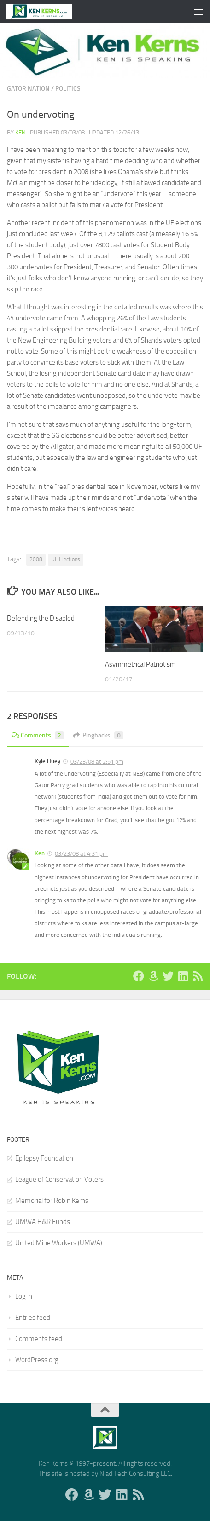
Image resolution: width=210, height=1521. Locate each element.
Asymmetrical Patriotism (140, 664)
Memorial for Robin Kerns (51, 1200)
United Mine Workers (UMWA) (58, 1243)
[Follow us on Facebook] (138, 975)
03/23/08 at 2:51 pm (96, 761)
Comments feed (38, 1339)
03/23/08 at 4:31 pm (81, 853)
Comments (38, 735)
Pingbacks (98, 735)
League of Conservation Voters (59, 1179)
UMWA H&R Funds (42, 1222)
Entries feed (32, 1317)
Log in (23, 1296)
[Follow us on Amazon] (153, 975)
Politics (68, 89)
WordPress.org (36, 1360)
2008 (35, 559)
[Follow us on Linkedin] (182, 975)
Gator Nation (28, 89)
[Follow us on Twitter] (168, 975)
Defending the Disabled (41, 618)
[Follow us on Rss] (197, 975)
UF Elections (65, 559)
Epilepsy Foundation (44, 1158)
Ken (20, 132)
